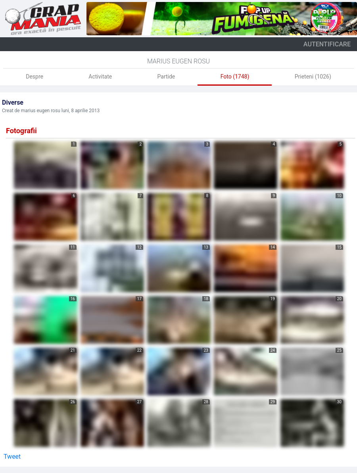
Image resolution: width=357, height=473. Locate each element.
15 (339, 247)
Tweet (12, 456)
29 (273, 402)
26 (73, 402)
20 (339, 299)
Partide (166, 76)
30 (339, 402)
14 (273, 247)
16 (73, 299)
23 (206, 350)
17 (139, 299)
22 (139, 350)
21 (73, 350)
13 (206, 247)
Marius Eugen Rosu (178, 61)
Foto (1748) (235, 76)
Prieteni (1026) (313, 76)
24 (273, 350)
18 (206, 299)
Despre (34, 76)
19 (273, 299)
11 (73, 247)
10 (339, 195)
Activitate (100, 76)
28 (206, 402)
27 (139, 402)
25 (339, 350)
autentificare (327, 44)
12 (139, 247)
